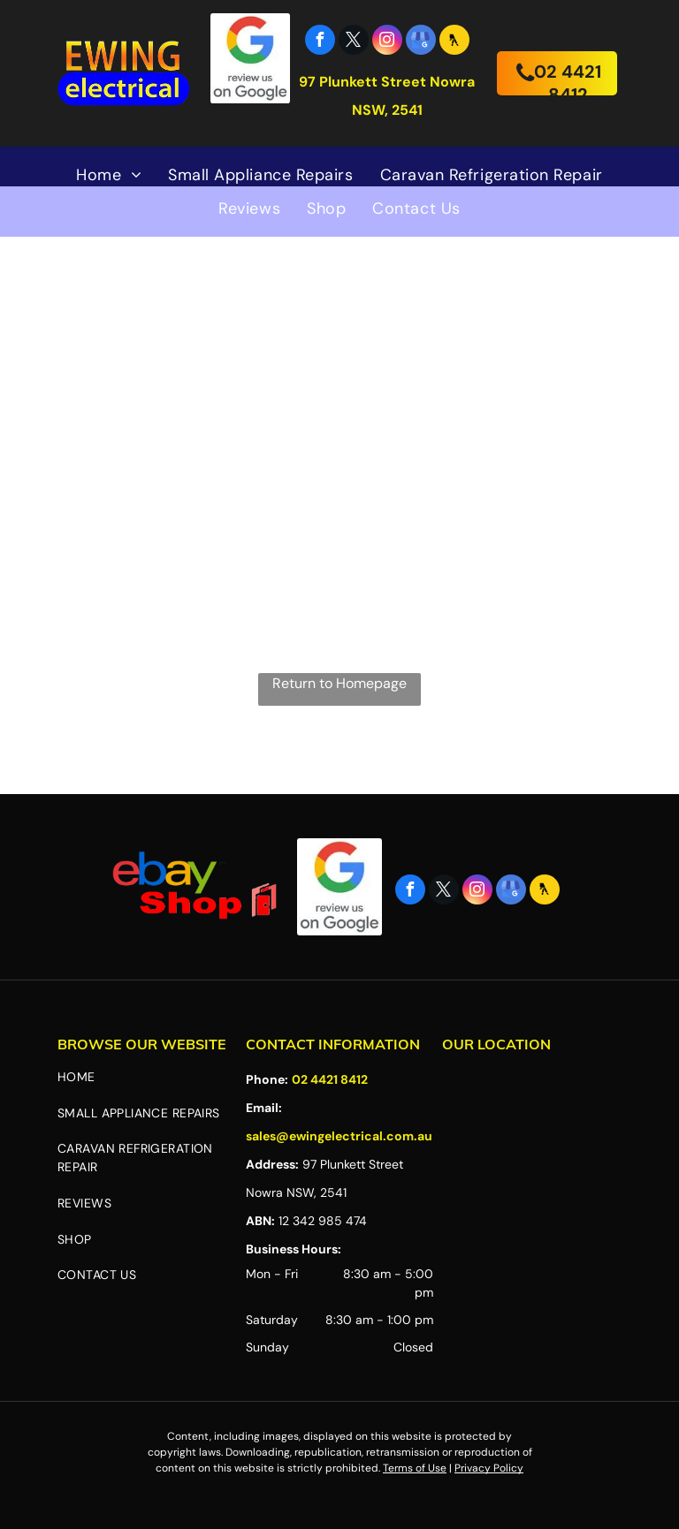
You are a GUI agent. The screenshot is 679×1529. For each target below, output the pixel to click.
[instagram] (387, 42)
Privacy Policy (488, 1468)
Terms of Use (414, 1468)
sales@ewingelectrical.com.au (339, 1136)
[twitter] (354, 42)
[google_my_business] (421, 42)
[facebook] (320, 42)
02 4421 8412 (330, 1079)
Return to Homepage (339, 683)
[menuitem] (109, 175)
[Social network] (454, 42)
